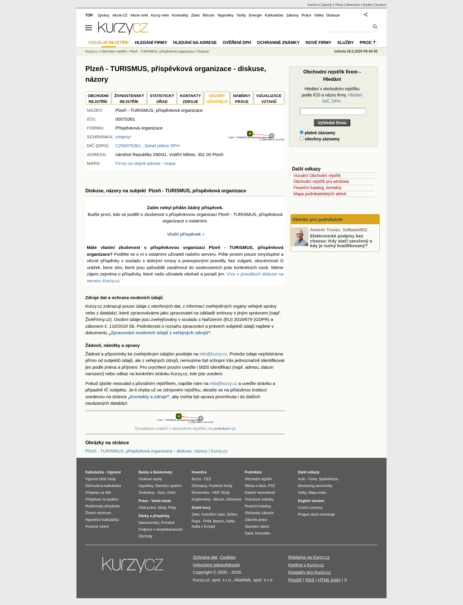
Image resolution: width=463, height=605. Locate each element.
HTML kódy (329, 579)
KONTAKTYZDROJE (190, 99)
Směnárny (146, 493)
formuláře (262, 533)
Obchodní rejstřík (113, 51)
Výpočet (114, 472)
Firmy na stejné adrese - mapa (145, 163)
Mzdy (162, 508)
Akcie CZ (119, 15)
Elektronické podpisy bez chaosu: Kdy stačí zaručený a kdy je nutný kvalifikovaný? (341, 240)
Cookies (228, 557)
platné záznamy (317, 132)
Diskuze (333, 15)
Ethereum (234, 499)
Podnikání (253, 472)
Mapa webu (317, 493)
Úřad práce (147, 508)
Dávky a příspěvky (153, 516)
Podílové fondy (220, 486)
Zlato (195, 15)
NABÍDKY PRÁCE (241, 99)
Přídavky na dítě (98, 493)
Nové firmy (318, 42)
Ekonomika (200, 493)
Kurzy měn (160, 15)
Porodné (168, 523)
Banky (143, 472)
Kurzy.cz (91, 51)
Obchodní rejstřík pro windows (321, 181)
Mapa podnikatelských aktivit (320, 193)
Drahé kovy (201, 508)
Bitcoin (209, 15)
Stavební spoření (168, 486)
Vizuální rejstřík (108, 42)
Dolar (171, 493)
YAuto (339, 4)
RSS (309, 579)
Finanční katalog (258, 506)
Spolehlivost (328, 479)
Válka (318, 15)
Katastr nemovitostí (260, 493)
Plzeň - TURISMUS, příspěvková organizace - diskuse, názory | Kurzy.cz (156, 450)
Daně (249, 533)
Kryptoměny (201, 499)
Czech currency (310, 508)
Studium (381, 4)
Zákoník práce (256, 520)
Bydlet (367, 4)
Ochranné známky (278, 42)
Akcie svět (139, 15)
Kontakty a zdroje (148, 396)
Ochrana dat (205, 557)
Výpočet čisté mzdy (100, 479)
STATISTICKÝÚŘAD (162, 99)
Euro (161, 493)
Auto (301, 479)
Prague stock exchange (316, 514)
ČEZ (207, 479)
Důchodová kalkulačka (103, 486)
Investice (199, 472)
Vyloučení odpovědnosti (216, 564)
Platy (172, 508)
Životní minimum (98, 513)
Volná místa (161, 501)
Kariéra (313, 4)
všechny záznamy (320, 139)
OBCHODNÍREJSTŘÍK (98, 99)
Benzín (218, 521)
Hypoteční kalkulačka (102, 520)
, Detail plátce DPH (147, 145)
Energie (255, 15)
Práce (307, 15)
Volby (302, 493)
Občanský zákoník (259, 513)
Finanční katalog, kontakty (318, 187)
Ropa (196, 521)
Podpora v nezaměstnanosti (160, 529)
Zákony (292, 15)
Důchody (145, 536)
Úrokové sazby (150, 479)
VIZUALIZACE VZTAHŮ (269, 99)
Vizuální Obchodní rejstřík (317, 175)
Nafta (230, 521)
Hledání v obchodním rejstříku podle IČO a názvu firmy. (332, 95)
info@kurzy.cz (213, 353)
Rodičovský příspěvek (102, 506)
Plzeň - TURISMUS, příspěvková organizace (162, 51)
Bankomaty (162, 472)
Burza (196, 479)
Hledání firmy (151, 42)
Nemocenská (148, 523)
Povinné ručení (97, 526)
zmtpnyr (123, 136)
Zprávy (103, 15)
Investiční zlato (213, 514)
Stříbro (232, 514)
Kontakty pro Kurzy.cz (309, 572)
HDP (215, 493)
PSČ (271, 486)
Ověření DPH (237, 42)
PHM (207, 521)
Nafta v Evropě (203, 526)
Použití (295, 579)
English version (311, 501)
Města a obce (255, 486)
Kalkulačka (274, 15)
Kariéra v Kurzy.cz (306, 564)
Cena (312, 479)
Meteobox (353, 4)
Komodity (180, 15)
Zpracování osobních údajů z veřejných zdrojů (159, 332)
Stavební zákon (257, 526)
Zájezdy (326, 4)
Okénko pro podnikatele (317, 219)
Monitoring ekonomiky (315, 486)
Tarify (241, 15)
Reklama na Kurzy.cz (309, 557)
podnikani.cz (224, 428)
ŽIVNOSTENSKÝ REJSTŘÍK (129, 99)
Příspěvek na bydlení (101, 499)
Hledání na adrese (195, 42)
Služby (345, 42)
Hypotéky (226, 15)
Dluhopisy (199, 486)
